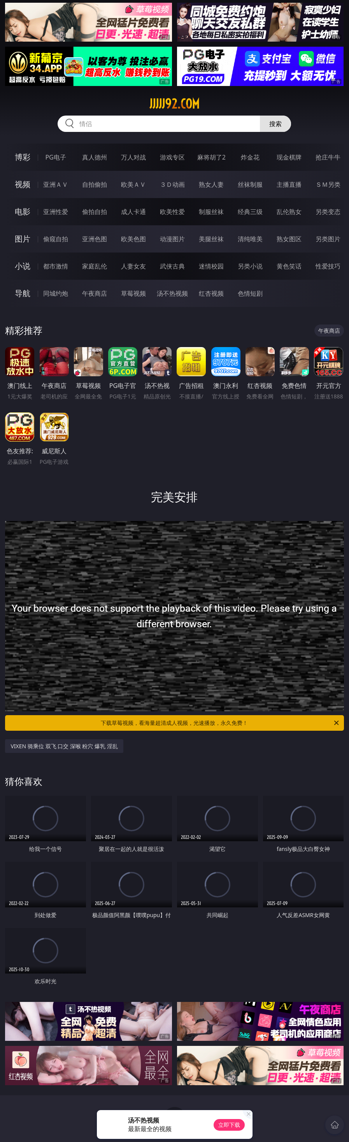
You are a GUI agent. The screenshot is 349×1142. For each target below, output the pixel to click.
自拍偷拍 (94, 184)
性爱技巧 (328, 266)
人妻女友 (133, 266)
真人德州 (94, 157)
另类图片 (328, 239)
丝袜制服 (250, 184)
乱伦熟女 (289, 211)
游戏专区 (172, 157)
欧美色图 (133, 239)
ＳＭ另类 (328, 184)
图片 (22, 238)
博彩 (22, 157)
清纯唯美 (250, 239)
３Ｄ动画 (172, 184)
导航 (22, 293)
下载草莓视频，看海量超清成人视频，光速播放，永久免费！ (220, 723)
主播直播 (289, 184)
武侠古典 (172, 266)
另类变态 (328, 211)
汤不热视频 (172, 293)
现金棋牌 (289, 157)
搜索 (275, 123)
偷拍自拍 (94, 211)
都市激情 (55, 266)
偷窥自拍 (55, 239)
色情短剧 (250, 293)
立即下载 (229, 1124)
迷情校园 (211, 266)
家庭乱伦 (94, 266)
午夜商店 (94, 293)
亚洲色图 (94, 239)
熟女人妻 (211, 184)
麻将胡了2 (211, 157)
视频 (22, 184)
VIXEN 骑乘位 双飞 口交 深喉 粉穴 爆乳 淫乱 (64, 746)
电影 (22, 211)
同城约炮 (55, 293)
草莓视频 (133, 293)
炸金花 (250, 157)
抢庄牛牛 (328, 157)
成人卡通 (133, 211)
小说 (22, 266)
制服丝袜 (211, 211)
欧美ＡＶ (133, 184)
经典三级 (250, 211)
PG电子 (55, 157)
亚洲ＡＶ (55, 184)
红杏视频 (211, 293)
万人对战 (133, 157)
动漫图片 (172, 239)
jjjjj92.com (174, 104)
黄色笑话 (289, 266)
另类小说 (250, 266)
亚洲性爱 (55, 211)
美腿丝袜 (211, 239)
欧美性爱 (172, 211)
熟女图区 (289, 239)
